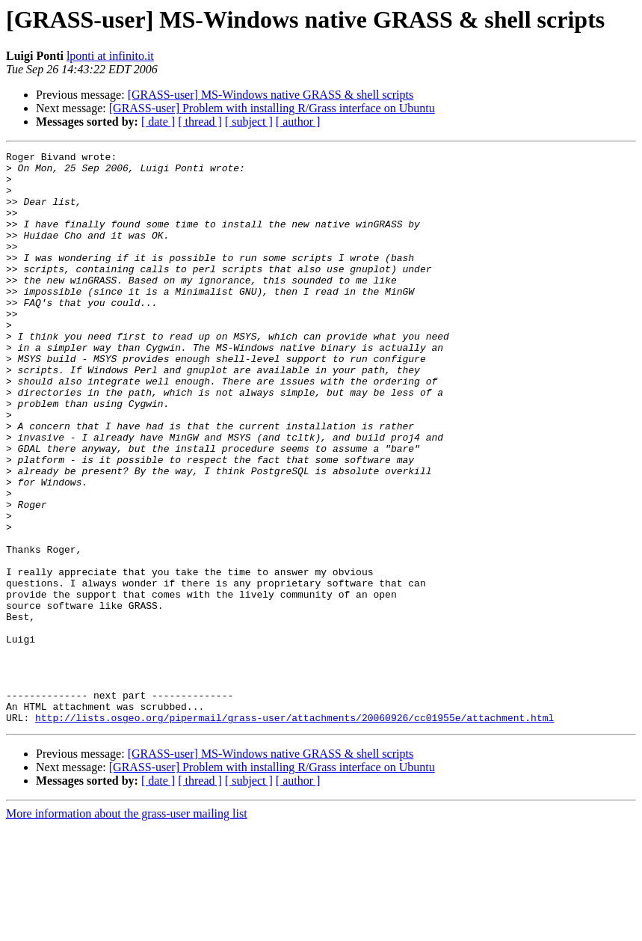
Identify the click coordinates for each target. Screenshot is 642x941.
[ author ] (298, 121)
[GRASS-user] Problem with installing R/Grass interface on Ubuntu (272, 108)
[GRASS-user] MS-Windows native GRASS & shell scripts (270, 94)
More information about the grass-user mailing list (126, 928)
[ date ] (158, 121)
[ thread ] (200, 121)
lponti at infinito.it (110, 55)
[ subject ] (249, 121)
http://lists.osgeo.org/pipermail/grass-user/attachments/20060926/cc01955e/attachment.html (294, 832)
